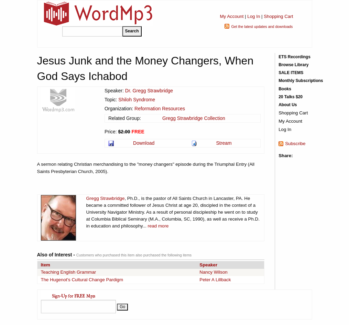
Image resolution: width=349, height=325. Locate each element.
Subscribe (295, 143)
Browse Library (293, 64)
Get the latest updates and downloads (262, 26)
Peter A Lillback (215, 279)
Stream (224, 143)
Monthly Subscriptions (301, 80)
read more (158, 225)
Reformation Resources (159, 108)
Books (285, 89)
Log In (253, 16)
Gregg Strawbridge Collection (193, 118)
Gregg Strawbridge (105, 198)
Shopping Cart (278, 16)
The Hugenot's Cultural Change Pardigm (82, 279)
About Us (288, 104)
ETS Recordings (294, 56)
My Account (231, 16)
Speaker (208, 264)
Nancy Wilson (213, 272)
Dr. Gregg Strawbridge (149, 90)
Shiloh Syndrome (136, 99)
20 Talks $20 (291, 96)
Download (143, 143)
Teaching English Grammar (68, 272)
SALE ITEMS (291, 72)
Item (45, 264)
